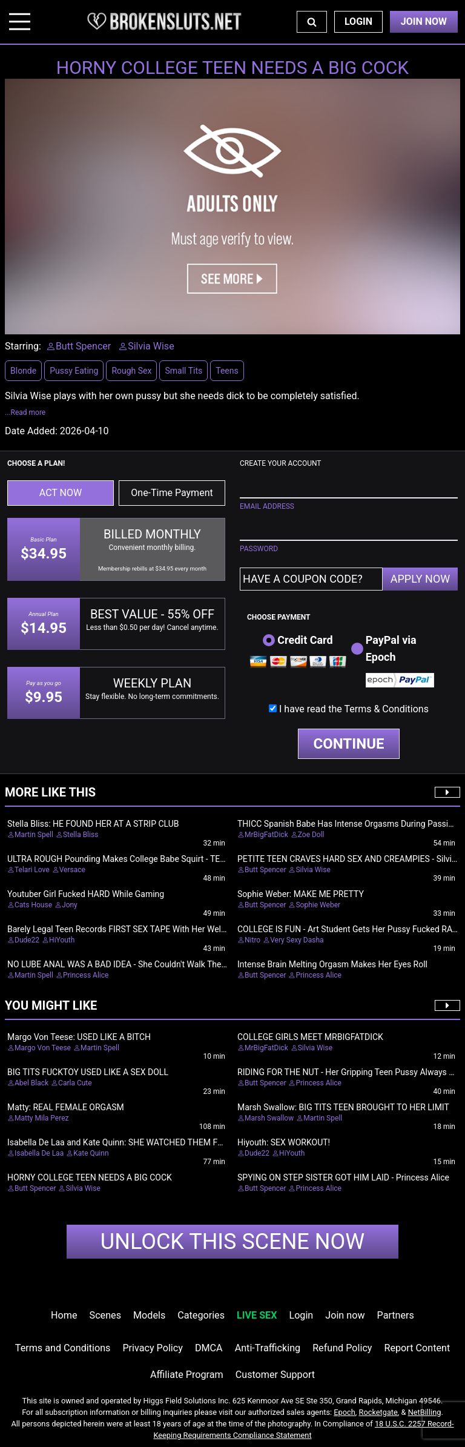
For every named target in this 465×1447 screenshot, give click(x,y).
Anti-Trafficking (268, 1348)
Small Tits (183, 371)
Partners (395, 1315)
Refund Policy (342, 1348)
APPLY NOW (420, 578)
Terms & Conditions (386, 709)
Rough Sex (131, 371)
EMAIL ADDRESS (267, 506)
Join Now (424, 21)
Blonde (23, 371)
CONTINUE (349, 743)
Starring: (23, 346)
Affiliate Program (186, 1374)
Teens (227, 371)
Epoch (344, 1412)
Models (149, 1315)
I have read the (354, 709)
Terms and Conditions (63, 1348)
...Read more (25, 412)
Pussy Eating (74, 371)
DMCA (209, 1348)
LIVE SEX (257, 1315)
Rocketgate (378, 1412)
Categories (201, 1315)
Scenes (105, 1315)
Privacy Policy (152, 1348)
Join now (344, 1315)
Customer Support (275, 1374)
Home (64, 1315)
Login (358, 21)
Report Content (417, 1348)
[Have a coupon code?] (311, 579)
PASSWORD (259, 549)
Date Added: (31, 431)
